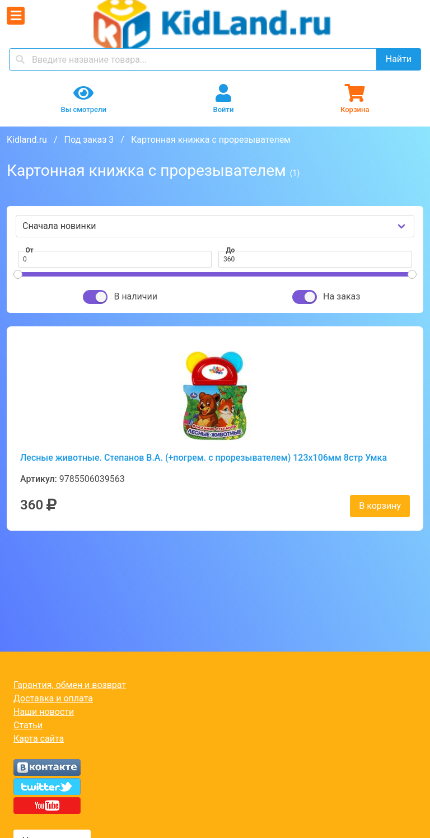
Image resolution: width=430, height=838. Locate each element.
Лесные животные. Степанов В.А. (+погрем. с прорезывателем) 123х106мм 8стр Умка (203, 457)
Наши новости (43, 711)
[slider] (17, 274)
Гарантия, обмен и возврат (69, 685)
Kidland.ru (27, 139)
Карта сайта (38, 738)
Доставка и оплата (53, 698)
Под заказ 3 (89, 139)
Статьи (28, 725)
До (230, 250)
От (30, 250)
